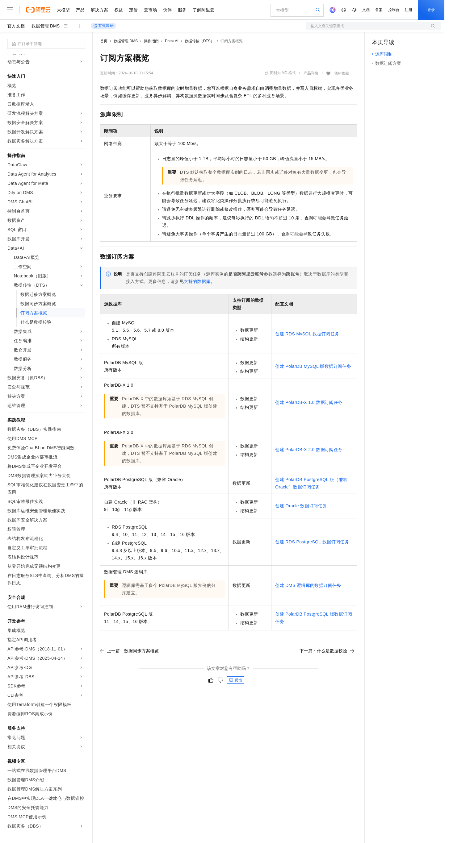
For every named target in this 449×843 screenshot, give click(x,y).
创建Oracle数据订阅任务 (301, 505)
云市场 (150, 9)
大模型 (63, 9)
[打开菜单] (10, 10)
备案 (379, 10)
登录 (431, 10)
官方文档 (16, 25)
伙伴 (167, 9)
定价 (133, 9)
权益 (118, 9)
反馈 (235, 680)
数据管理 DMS (45, 25)
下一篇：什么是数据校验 (327, 650)
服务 (182, 9)
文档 (366, 10)
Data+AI (171, 41)
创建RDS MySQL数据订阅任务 (307, 333)
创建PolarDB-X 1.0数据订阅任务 (308, 402)
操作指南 (151, 41)
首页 (103, 41)
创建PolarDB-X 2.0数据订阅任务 (308, 449)
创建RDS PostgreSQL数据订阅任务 (312, 541)
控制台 (393, 10)
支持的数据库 (197, 281)
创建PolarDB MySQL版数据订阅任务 (313, 366)
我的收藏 (341, 73)
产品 (80, 9)
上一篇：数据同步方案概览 (129, 650)
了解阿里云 (203, 9)
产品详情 (311, 73)
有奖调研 (103, 25)
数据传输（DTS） (199, 41)
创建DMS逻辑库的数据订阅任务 (308, 585)
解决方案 (99, 9)
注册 (408, 10)
